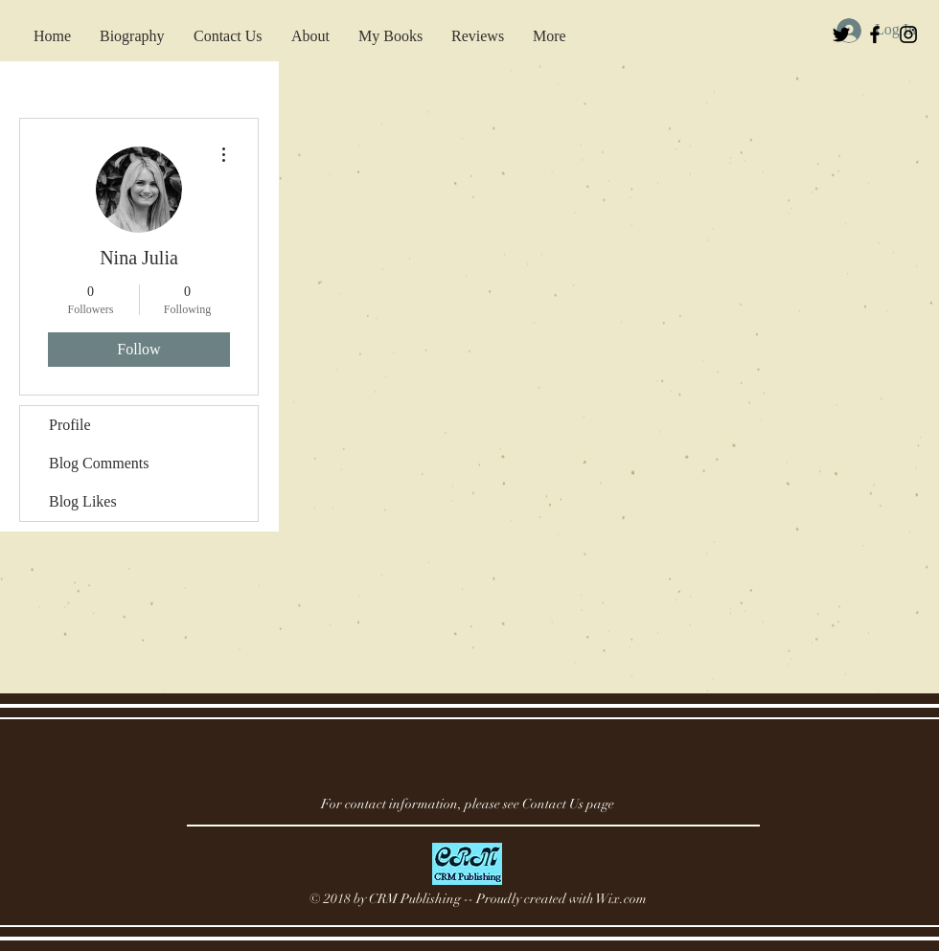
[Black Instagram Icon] (908, 34)
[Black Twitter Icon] (841, 34)
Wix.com (621, 899)
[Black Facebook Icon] (874, 34)
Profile (70, 425)
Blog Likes (83, 501)
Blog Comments (99, 463)
